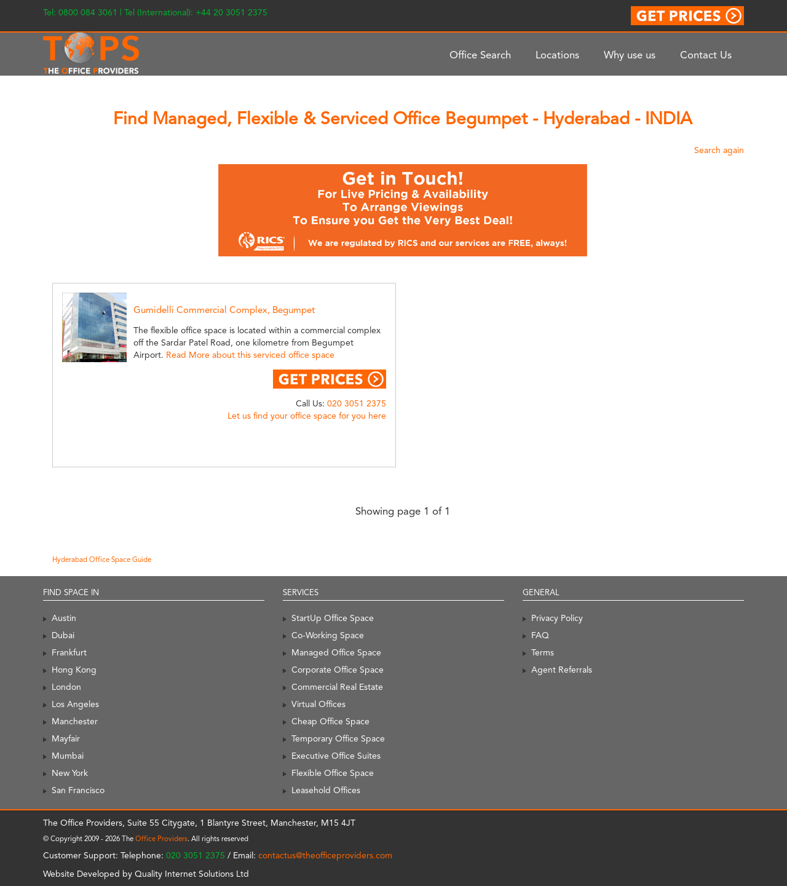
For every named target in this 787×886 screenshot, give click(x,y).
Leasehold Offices (325, 790)
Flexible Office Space (332, 773)
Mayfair (66, 738)
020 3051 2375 (356, 403)
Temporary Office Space (338, 738)
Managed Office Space (336, 652)
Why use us (629, 55)
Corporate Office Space (337, 669)
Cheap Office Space (330, 721)
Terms (542, 652)
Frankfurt (69, 652)
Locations (557, 55)
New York (70, 773)
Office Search (480, 55)
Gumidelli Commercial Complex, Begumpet (224, 309)
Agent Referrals (561, 669)
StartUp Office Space (332, 618)
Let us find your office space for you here (306, 416)
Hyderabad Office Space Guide (101, 559)
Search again (719, 150)
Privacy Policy (557, 618)
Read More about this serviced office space (250, 355)
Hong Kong (74, 669)
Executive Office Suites (336, 756)
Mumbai (68, 756)
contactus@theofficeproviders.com (325, 855)
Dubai (63, 635)
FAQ (540, 635)
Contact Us (706, 55)
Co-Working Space (327, 635)
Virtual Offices (318, 704)
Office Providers (161, 838)
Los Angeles (75, 704)
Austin (64, 618)
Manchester (75, 721)
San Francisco (78, 790)
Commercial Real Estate (337, 687)
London (66, 687)
